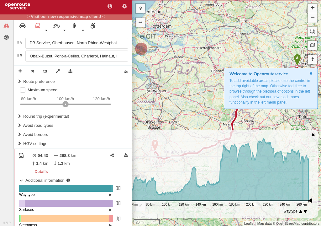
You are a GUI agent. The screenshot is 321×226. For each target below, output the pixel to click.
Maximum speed (42, 90)
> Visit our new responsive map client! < (66, 16)
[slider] (65, 104)
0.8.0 (6, 223)
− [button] (313, 18)
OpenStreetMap (288, 223)
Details (41, 171)
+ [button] (313, 8)
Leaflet (249, 223)
